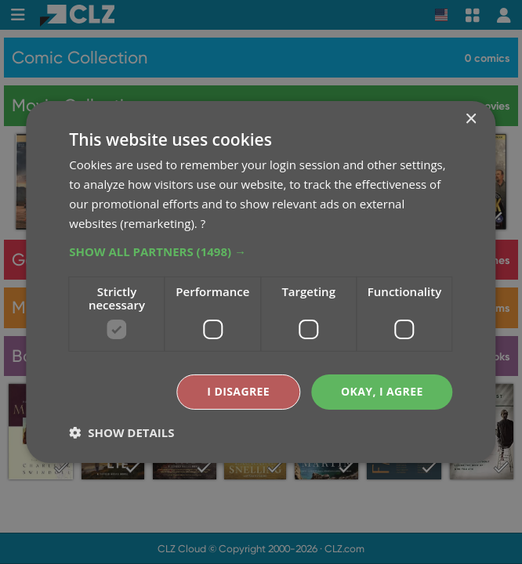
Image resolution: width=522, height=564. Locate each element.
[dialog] (261, 282)
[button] (260, 251)
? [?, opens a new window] (203, 223)
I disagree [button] (238, 391)
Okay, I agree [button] (382, 391)
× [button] (471, 119)
